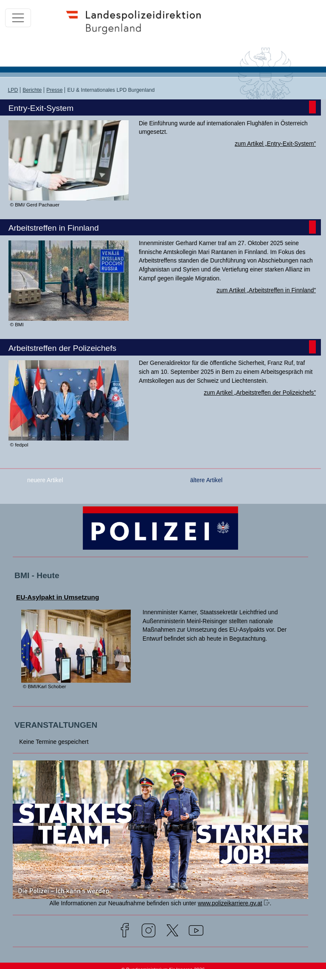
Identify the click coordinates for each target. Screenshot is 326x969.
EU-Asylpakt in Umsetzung (57, 597)
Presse (54, 90)
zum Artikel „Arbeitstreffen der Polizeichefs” (260, 392)
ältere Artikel (206, 480)
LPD (13, 90)
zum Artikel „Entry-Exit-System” (275, 143)
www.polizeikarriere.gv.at (230, 903)
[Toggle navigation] (18, 18)
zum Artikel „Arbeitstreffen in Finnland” (266, 290)
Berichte (32, 90)
